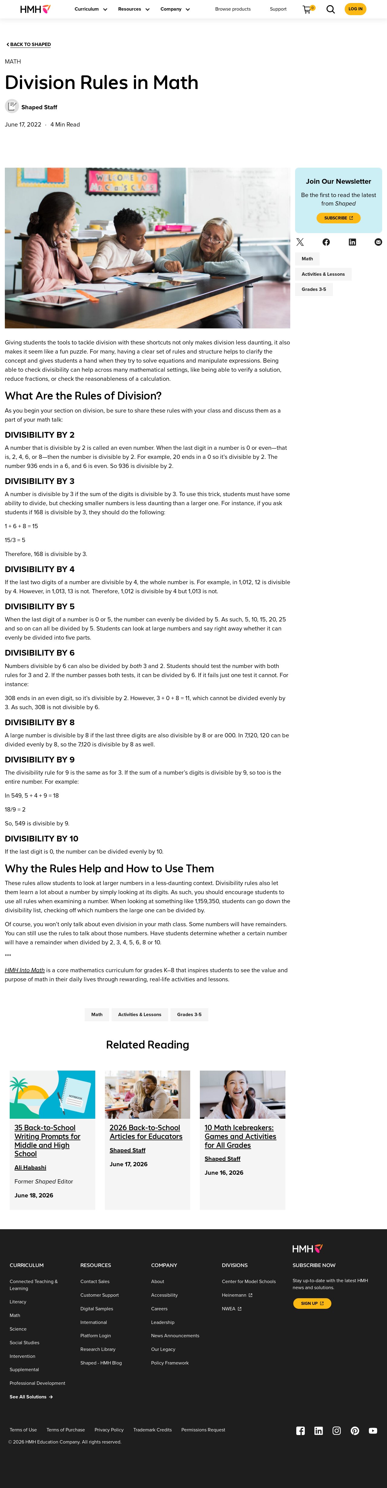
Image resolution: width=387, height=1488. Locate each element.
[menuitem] (38, 9)
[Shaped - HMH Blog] (111, 1363)
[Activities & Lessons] (140, 1014)
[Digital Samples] (111, 1309)
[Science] (40, 1329)
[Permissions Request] (203, 1430)
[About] (181, 1282)
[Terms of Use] (23, 1430)
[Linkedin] (351, 244)
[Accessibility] (181, 1295)
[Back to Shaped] (28, 44)
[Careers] (181, 1309)
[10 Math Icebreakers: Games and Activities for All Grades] (240, 1136)
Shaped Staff (127, 1150)
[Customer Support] (111, 1295)
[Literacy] (40, 1302)
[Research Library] (111, 1349)
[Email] (377, 244)
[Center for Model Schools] (252, 1282)
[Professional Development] (40, 1383)
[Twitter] (299, 244)
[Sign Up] (312, 1303)
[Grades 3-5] (189, 1014)
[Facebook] (325, 244)
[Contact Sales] (111, 1282)
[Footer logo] (308, 1248)
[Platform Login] (111, 1336)
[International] (111, 1322)
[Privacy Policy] (109, 1430)
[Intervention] (40, 1356)
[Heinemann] (252, 1295)
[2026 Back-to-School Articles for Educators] (146, 1132)
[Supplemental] (40, 1370)
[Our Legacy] (181, 1349)
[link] (38, 9)
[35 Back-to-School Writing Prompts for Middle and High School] (47, 1140)
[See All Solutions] (40, 1397)
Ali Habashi (30, 1167)
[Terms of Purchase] (66, 1430)
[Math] (97, 1014)
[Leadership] (181, 1322)
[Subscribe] (339, 218)
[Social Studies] (40, 1343)
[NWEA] (252, 1309)
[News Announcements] (181, 1336)
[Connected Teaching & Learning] (40, 1285)
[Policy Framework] (181, 1363)
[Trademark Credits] (152, 1430)
